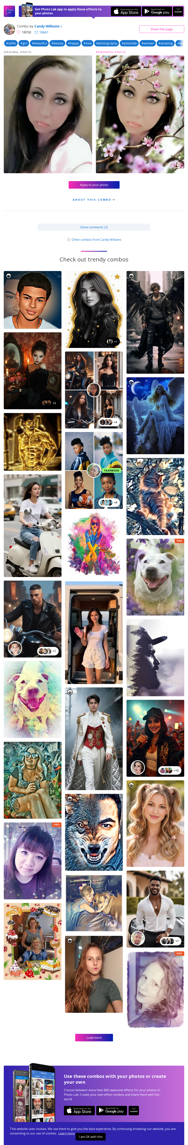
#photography (106, 43)
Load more (94, 1038)
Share (162, 29)
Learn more (66, 1133)
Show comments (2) (94, 227)
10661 (42, 32)
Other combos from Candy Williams (94, 240)
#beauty (57, 43)
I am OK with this (90, 1137)
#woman (147, 43)
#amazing (165, 43)
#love (87, 43)
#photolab (129, 43)
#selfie (11, 43)
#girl (23, 43)
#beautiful (39, 43)
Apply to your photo (94, 185)
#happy (73, 43)
